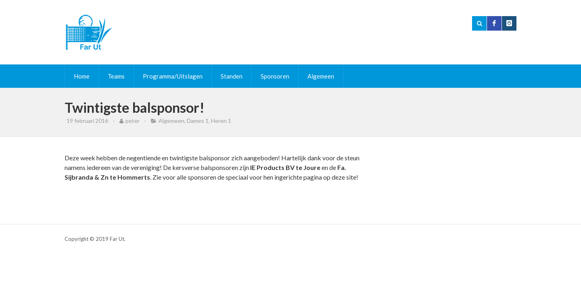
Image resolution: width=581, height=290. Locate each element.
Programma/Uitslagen (173, 76)
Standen (231, 76)
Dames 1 (198, 120)
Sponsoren (275, 76)
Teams (116, 76)
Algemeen (320, 76)
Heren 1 (221, 120)
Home (82, 76)
